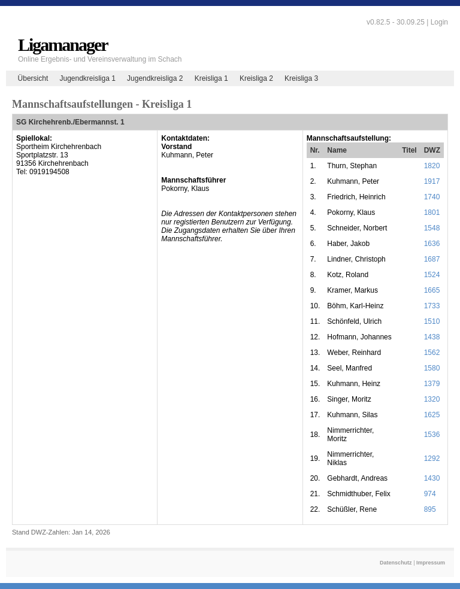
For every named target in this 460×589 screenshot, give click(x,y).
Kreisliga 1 (211, 78)
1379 (432, 383)
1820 (432, 166)
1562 (432, 352)
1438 (432, 337)
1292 (432, 458)
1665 (432, 290)
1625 (432, 415)
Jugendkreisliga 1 (87, 78)
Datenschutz (396, 563)
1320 (432, 399)
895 (430, 509)
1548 (432, 228)
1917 (432, 181)
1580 (432, 368)
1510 (432, 321)
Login (439, 22)
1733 (432, 306)
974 (430, 494)
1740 (432, 197)
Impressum (430, 563)
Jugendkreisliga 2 (155, 78)
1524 (432, 275)
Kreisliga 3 (301, 78)
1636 (432, 243)
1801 (432, 212)
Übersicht (33, 78)
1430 (432, 478)
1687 (432, 259)
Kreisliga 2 (256, 78)
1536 (432, 434)
